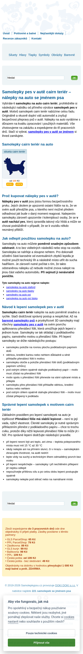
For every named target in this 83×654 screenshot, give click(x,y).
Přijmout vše (41, 645)
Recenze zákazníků (15, 38)
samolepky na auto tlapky (20, 291)
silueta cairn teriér (14, 151)
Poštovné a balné (25, 33)
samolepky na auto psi (18, 294)
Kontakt (36, 38)
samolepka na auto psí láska (21, 298)
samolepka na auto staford (20, 287)
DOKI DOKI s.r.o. (65, 585)
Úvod (6, 33)
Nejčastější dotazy (51, 33)
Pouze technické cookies (41, 635)
